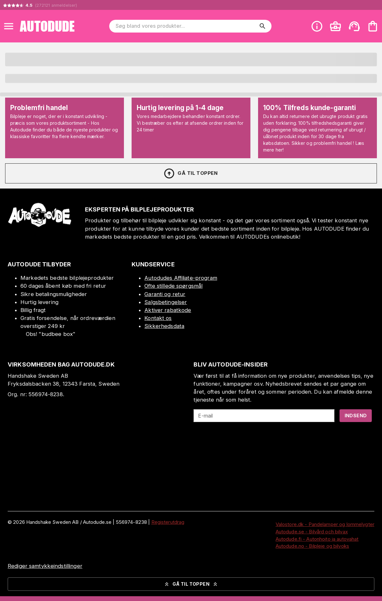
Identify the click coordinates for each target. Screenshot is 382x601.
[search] (262, 26)
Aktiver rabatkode (167, 310)
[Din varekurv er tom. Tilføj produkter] (373, 26)
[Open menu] (8, 26)
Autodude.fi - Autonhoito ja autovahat (317, 539)
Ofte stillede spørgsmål (173, 286)
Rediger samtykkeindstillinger (45, 566)
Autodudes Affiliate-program (180, 278)
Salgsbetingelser (165, 302)
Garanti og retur (164, 294)
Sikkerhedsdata (164, 326)
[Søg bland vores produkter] (186, 26)
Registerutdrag (168, 522)
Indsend (356, 415)
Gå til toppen (190, 173)
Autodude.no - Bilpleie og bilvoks (312, 546)
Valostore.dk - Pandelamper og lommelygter (325, 524)
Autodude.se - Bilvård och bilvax (312, 532)
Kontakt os (158, 318)
